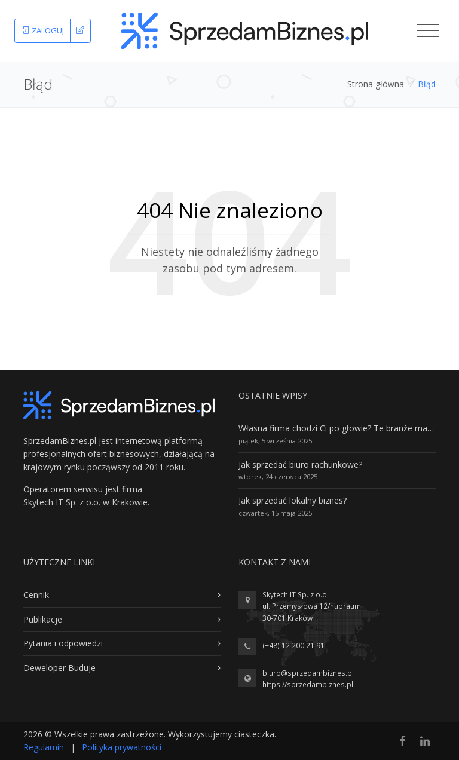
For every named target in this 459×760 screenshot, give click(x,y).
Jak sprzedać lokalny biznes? (292, 500)
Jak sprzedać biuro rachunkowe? (300, 464)
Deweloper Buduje (59, 667)
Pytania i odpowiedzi (63, 643)
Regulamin (43, 747)
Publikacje (42, 619)
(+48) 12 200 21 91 (293, 646)
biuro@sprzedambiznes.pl (308, 673)
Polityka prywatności (121, 747)
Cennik (36, 594)
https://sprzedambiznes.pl (307, 684)
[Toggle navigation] (428, 31)
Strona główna (375, 84)
